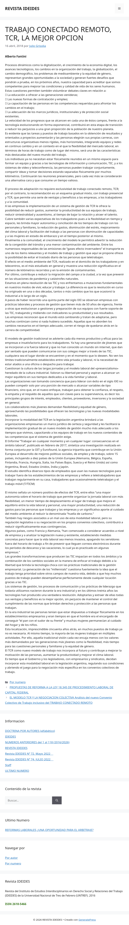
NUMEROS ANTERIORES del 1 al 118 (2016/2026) (37, 742)
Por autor (11, 858)
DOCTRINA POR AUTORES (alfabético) (30, 731)
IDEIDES (10, 736)
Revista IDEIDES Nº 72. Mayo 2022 (29, 754)
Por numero (18, 682)
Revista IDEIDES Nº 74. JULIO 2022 (29, 759)
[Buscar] (57, 800)
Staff (8, 765)
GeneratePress (87, 919)
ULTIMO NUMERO (17, 771)
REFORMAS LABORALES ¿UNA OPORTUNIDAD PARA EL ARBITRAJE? (49, 830)
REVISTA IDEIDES (22, 8)
